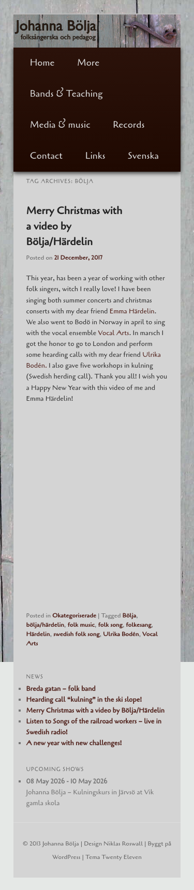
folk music (80, 625)
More (88, 62)
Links (95, 155)
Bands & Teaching (66, 93)
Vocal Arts (113, 333)
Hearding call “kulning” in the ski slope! (84, 699)
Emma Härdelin (132, 311)
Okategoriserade (74, 615)
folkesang (138, 625)
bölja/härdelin (45, 625)
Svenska (143, 155)
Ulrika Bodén (121, 634)
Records (128, 124)
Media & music (60, 124)
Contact (46, 155)
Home (42, 62)
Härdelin (38, 634)
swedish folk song (76, 634)
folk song (110, 625)
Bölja (130, 615)
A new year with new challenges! (74, 743)
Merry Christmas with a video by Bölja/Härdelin (95, 710)
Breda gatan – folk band (61, 688)
